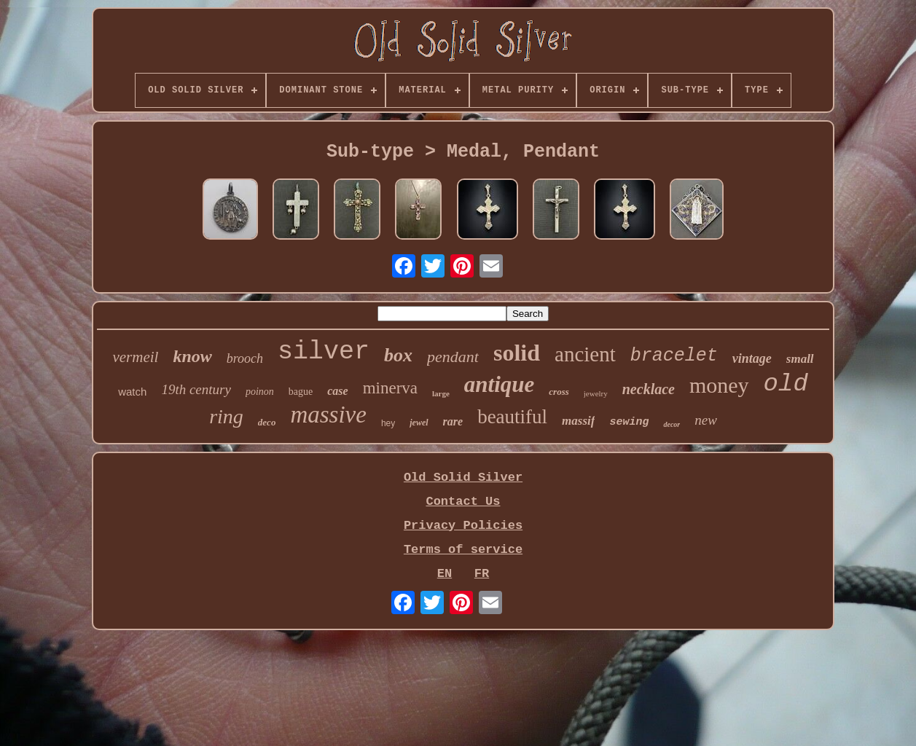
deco (267, 422)
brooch (245, 358)
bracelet (674, 355)
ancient (585, 354)
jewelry (596, 393)
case (337, 391)
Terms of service (463, 550)
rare (453, 421)
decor (671, 424)
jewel (419, 422)
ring (226, 416)
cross (558, 391)
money (719, 385)
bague (301, 391)
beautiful (512, 417)
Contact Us (463, 502)
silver (323, 351)
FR (481, 574)
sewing (629, 422)
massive (328, 414)
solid (516, 352)
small (800, 359)
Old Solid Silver (463, 477)
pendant (453, 357)
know (192, 356)
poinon (260, 391)
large (441, 393)
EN (444, 574)
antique (499, 384)
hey (388, 423)
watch (132, 391)
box (398, 355)
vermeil (135, 357)
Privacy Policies (463, 526)
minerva (390, 388)
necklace (648, 389)
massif (578, 421)
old (786, 384)
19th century (196, 389)
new (705, 420)
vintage (752, 358)
